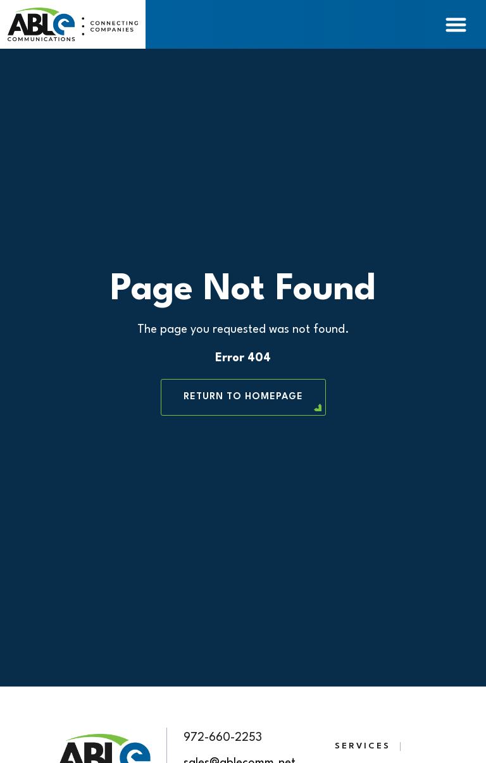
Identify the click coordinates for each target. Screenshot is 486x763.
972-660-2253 (223, 737)
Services (362, 746)
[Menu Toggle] (456, 24)
